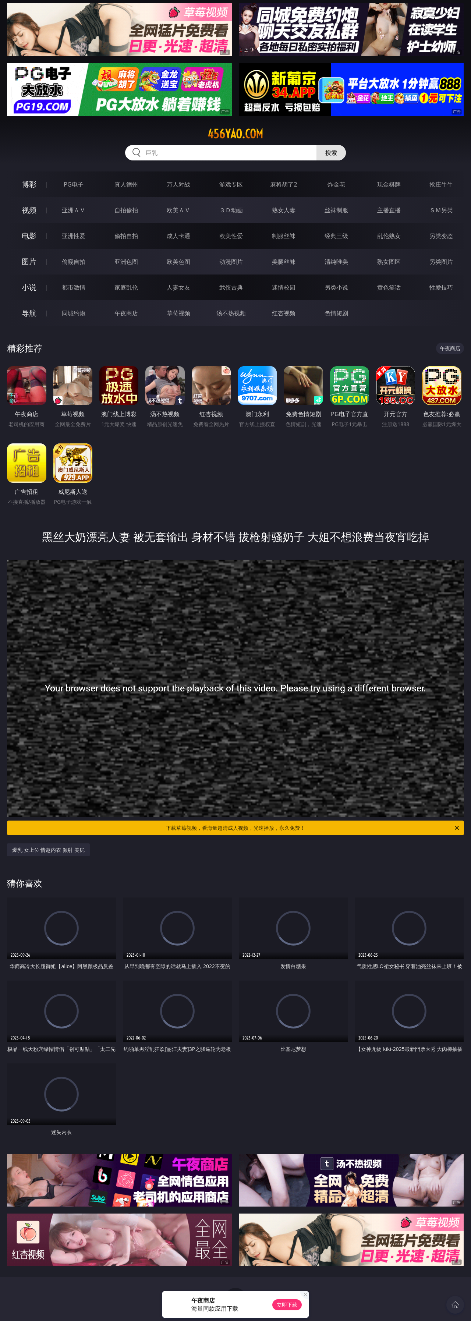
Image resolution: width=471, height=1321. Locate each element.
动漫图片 (231, 262)
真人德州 (126, 184)
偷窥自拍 (73, 262)
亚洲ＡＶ (73, 210)
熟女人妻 (283, 210)
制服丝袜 (283, 236)
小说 (29, 287)
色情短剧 (336, 313)
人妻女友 (178, 287)
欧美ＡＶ (178, 210)
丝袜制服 (336, 210)
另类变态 (441, 236)
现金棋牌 (389, 184)
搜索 (331, 153)
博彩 (29, 184)
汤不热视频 (231, 313)
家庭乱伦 (126, 287)
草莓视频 (178, 313)
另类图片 (441, 262)
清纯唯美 (336, 262)
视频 (29, 210)
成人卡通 (178, 236)
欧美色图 (178, 262)
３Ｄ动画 (231, 210)
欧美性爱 (231, 236)
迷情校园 (283, 287)
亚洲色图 (126, 262)
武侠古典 (231, 287)
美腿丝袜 (283, 262)
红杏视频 (283, 313)
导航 (29, 313)
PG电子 (73, 184)
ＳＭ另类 (441, 210)
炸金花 (336, 184)
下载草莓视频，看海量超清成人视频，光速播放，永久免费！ (313, 828)
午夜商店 (126, 313)
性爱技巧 (441, 287)
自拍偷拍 (126, 210)
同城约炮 (73, 313)
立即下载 (287, 1304)
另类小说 (336, 287)
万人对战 (178, 184)
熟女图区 (389, 262)
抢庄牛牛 (441, 184)
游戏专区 (231, 184)
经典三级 (336, 236)
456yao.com (235, 134)
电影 (29, 236)
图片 (29, 261)
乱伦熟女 (389, 236)
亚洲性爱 (73, 236)
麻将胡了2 (283, 184)
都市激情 (73, 287)
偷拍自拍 (126, 236)
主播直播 (389, 210)
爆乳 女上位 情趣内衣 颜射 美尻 (48, 849)
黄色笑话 (389, 287)
